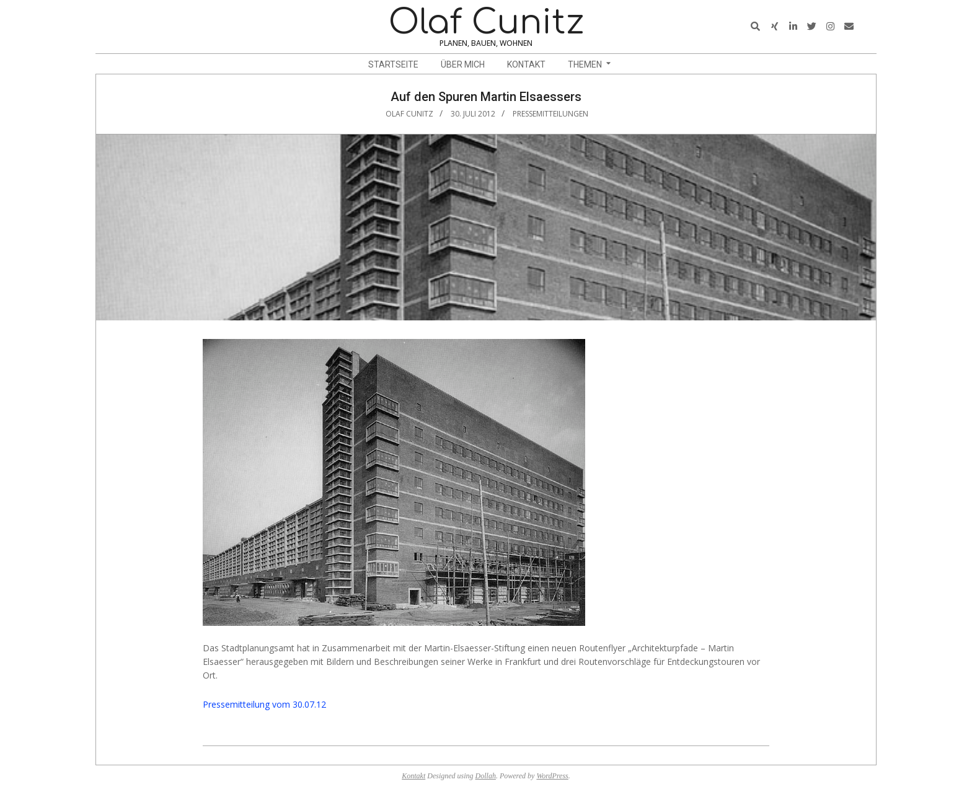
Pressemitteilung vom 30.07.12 (264, 704)
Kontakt (413, 776)
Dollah (485, 776)
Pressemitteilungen (550, 113)
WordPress (552, 776)
